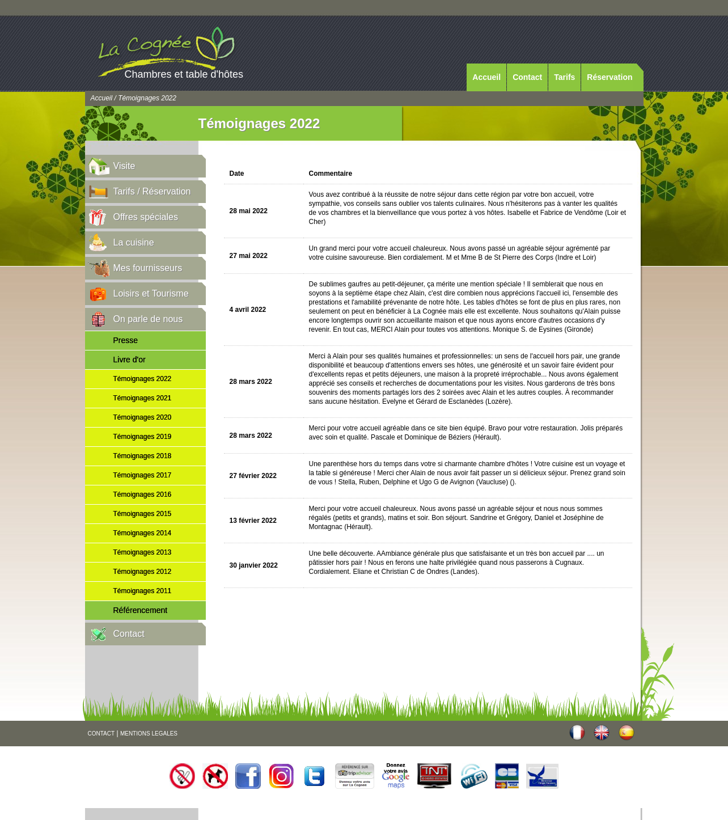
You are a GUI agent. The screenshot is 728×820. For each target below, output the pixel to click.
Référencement (140, 610)
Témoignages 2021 (142, 398)
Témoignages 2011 (142, 591)
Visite (124, 166)
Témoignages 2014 (142, 533)
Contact (527, 77)
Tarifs (564, 77)
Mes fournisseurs (148, 268)
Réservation (609, 77)
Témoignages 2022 (142, 379)
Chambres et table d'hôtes (184, 74)
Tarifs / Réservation (152, 191)
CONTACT (101, 733)
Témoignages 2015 (142, 514)
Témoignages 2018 (142, 456)
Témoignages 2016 (142, 494)
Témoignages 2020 (142, 417)
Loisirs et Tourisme (151, 293)
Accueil (486, 77)
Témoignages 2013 (142, 552)
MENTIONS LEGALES (148, 733)
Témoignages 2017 (142, 475)
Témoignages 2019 (142, 437)
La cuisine (133, 242)
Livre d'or (129, 359)
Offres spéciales (145, 217)
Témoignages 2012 (142, 572)
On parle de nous (148, 319)
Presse (125, 340)
